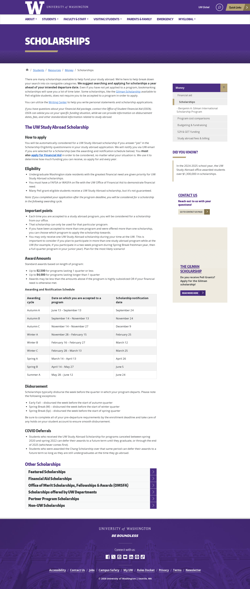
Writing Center (58, 102)
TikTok (143, 557)
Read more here (190, 293)
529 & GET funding (188, 132)
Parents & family (139, 19)
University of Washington (35, 7)
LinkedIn (131, 557)
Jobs (92, 570)
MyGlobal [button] (186, 19)
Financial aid (184, 95)
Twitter (113, 557)
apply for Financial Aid (46, 155)
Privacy (164, 570)
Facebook (107, 557)
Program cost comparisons (193, 118)
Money (69, 70)
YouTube (125, 557)
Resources (54, 70)
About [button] (30, 19)
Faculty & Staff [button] (75, 19)
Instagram (119, 557)
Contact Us (187, 195)
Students (38, 70)
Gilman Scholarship (128, 91)
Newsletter (193, 570)
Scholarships (187, 102)
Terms (177, 570)
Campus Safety (109, 570)
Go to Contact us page (191, 212)
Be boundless (125, 536)
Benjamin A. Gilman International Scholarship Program (197, 110)
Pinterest (137, 557)
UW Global (204, 7)
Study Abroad (27, 69)
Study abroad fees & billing (193, 138)
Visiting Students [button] (106, 19)
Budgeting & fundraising (192, 125)
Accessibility (57, 570)
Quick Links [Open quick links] (238, 8)
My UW (128, 570)
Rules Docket (146, 570)
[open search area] (219, 7)
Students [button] (49, 19)
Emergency (165, 19)
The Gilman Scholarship (191, 268)
